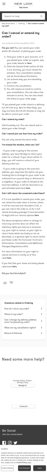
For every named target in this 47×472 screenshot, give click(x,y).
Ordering (21, 23)
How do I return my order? (16, 309)
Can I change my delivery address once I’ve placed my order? (20, 321)
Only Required (24, 468)
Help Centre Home (8, 23)
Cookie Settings (7, 468)
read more (22, 188)
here (36, 215)
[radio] (5, 282)
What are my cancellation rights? (20, 328)
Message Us (23, 385)
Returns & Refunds (13, 333)
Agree (39, 468)
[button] (4, 3)
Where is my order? (13, 314)
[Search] (23, 16)
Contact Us (23, 406)
